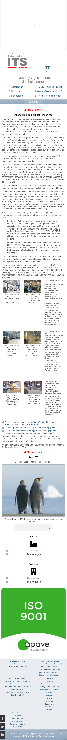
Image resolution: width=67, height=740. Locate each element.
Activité (49, 698)
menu (33, 101)
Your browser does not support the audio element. (33, 527)
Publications (49, 701)
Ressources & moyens (49, 684)
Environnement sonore (49, 667)
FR (47, 68)
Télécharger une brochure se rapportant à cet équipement (31, 428)
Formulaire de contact (50, 95)
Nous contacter (33, 110)
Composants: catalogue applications (17, 687)
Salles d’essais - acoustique (49, 672)
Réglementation (17, 718)
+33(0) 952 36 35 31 (50, 87)
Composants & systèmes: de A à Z (17, 692)
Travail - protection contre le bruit (49, 664)
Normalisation (17, 721)
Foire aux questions (17, 724)
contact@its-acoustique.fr (49, 91)
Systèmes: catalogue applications (17, 681)
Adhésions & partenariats (49, 689)
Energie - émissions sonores (49, 669)
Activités (50, 681)
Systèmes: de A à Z (17, 684)
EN (47, 70)
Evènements (49, 704)
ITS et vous (49, 707)
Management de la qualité (49, 687)
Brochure (17, 91)
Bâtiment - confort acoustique (49, 675)
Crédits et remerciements (17, 667)
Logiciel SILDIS (17, 695)
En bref (49, 709)
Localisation (17, 87)
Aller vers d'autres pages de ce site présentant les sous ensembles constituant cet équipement (30, 423)
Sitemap (17, 664)
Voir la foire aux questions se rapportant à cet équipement (31, 431)
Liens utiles (17, 727)
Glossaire (17, 716)
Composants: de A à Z (17, 689)
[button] (33, 550)
